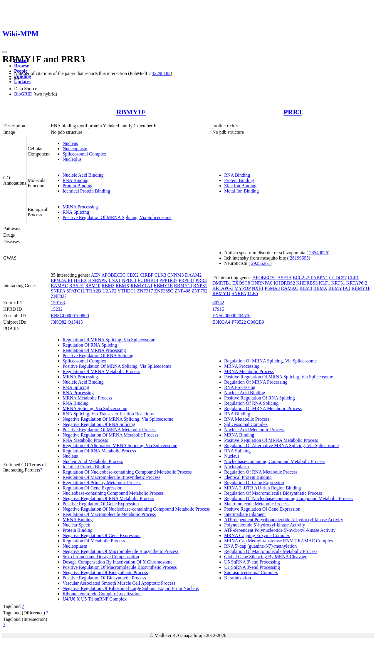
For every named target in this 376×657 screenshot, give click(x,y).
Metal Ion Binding (241, 190)
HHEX (80, 280)
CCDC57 (338, 277)
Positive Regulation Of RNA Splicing (98, 355)
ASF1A (284, 277)
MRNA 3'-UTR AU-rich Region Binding (262, 487)
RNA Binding (75, 180)
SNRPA (58, 290)
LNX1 (115, 280)
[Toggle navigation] (4, 52)
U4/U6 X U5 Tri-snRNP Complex (95, 598)
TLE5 (252, 293)
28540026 (318, 252)
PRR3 (292, 112)
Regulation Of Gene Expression (92, 487)
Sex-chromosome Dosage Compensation (101, 556)
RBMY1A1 (142, 285)
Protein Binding (78, 185)
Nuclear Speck (76, 524)
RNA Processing (78, 392)
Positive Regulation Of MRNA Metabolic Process (110, 429)
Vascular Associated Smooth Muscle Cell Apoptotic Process (119, 583)
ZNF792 (199, 290)
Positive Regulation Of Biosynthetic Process (104, 577)
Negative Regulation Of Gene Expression (102, 535)
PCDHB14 (148, 280)
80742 (218, 302)
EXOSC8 (241, 282)
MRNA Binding (78, 519)
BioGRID (23, 93)
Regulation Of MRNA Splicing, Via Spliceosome (109, 339)
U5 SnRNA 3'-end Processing (252, 561)
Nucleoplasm (75, 148)
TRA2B (93, 290)
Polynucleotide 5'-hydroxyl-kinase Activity (264, 524)
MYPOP (242, 288)
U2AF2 (109, 290)
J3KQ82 (58, 322)
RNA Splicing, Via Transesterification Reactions (108, 413)
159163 (58, 302)
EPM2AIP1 (62, 280)
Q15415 (75, 322)
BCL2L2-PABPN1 (310, 277)
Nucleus (70, 143)
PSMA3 (272, 288)
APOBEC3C (113, 275)
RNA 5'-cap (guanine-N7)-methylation (260, 546)
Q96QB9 (255, 322)
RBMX (122, 285)
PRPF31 (186, 280)
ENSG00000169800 (70, 315)
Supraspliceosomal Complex (251, 572)
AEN (95, 275)
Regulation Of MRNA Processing (94, 350)
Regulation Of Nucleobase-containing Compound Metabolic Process (127, 471)
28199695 (299, 257)
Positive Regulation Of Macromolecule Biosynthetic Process (120, 567)
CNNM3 (175, 275)
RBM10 (92, 285)
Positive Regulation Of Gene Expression (101, 503)
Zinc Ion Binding (240, 185)
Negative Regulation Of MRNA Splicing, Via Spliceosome (118, 419)
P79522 (238, 322)
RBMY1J (183, 285)
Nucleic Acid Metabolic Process (93, 461)
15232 (57, 309)
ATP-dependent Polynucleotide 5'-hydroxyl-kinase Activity (279, 530)
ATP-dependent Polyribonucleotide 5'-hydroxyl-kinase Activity (283, 519)
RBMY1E (163, 285)
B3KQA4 (221, 322)
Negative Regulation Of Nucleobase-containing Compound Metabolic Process (136, 508)
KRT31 (338, 282)
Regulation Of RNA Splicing (90, 344)
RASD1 (76, 285)
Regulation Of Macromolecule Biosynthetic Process (111, 477)
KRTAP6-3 (223, 288)
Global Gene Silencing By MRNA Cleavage (265, 556)
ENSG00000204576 (231, 315)
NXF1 (257, 288)
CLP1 (353, 277)
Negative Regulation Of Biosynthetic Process (105, 572)
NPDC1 (129, 280)
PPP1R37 (168, 280)
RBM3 (108, 285)
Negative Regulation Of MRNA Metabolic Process (110, 434)
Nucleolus (72, 159)
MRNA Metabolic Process (87, 397)
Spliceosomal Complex (84, 153)
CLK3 (160, 275)
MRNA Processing (80, 206)
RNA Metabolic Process (85, 440)
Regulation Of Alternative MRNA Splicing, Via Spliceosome (120, 445)
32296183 (161, 73)
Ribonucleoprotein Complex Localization (102, 593)
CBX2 (133, 275)
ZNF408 (182, 290)
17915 (218, 309)
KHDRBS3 (307, 282)
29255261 (260, 263)
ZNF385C (163, 290)
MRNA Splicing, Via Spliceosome (95, 408)
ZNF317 (145, 290)
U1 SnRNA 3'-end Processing (252, 567)
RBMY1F (131, 112)
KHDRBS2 (284, 282)
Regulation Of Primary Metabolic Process (102, 482)
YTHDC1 (127, 290)
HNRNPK (98, 280)
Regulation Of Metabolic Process (94, 540)
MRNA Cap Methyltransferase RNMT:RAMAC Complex (278, 540)
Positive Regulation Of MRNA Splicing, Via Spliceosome (117, 217)
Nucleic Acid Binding (83, 175)
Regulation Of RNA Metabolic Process (99, 450)
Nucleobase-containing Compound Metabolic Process (113, 493)
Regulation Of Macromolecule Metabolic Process (109, 514)
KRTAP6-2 (356, 282)
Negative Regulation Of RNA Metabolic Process (108, 498)
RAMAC (59, 285)
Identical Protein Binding (86, 190)
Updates (22, 81)
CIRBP (146, 275)
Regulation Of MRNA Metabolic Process (101, 371)
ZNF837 (59, 296)
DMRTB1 (221, 282)
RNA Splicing (76, 212)
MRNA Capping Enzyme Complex (257, 535)
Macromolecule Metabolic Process (256, 503)
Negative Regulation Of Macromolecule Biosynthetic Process (121, 551)
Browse (21, 65)
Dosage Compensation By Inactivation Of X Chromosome (117, 561)
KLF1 (324, 282)
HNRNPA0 (261, 282)
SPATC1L (75, 290)
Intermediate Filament (245, 514)
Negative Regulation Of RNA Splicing (99, 424)
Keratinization (237, 577)
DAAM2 (193, 275)
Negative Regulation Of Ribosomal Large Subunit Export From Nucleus (131, 588)
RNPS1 (200, 285)
